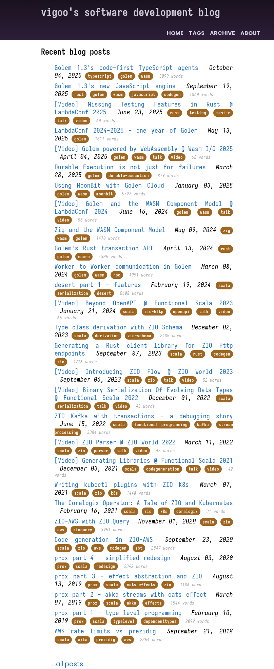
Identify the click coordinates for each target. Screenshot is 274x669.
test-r (223, 113)
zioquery (82, 530)
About (250, 33)
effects (153, 603)
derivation (107, 336)
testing (198, 113)
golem (126, 76)
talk (62, 120)
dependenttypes (160, 621)
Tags (196, 33)
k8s (114, 493)
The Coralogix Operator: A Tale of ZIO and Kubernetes (144, 503)
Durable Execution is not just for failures (130, 167)
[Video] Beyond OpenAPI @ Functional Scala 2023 (144, 303)
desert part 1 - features (98, 285)
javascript (143, 94)
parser (101, 451)
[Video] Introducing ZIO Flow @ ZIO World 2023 (144, 372)
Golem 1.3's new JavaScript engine (115, 86)
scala (224, 285)
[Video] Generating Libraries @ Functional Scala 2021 (144, 460)
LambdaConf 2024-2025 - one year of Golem (126, 130)
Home (175, 33)
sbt (138, 548)
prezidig (105, 640)
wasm (146, 76)
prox (62, 566)
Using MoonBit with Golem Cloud (109, 185)
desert (104, 293)
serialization (72, 293)
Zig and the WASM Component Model (110, 230)
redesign (105, 566)
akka (131, 603)
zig (226, 230)
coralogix (187, 511)
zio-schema (139, 336)
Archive (222, 33)
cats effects (141, 585)
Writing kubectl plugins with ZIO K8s (122, 485)
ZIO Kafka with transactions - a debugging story (144, 416)
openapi (181, 311)
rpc (116, 275)
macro (84, 257)
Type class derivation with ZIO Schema (118, 327)
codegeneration (162, 469)
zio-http (153, 311)
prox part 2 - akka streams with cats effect (130, 594)
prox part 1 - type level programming (118, 613)
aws (60, 530)
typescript (100, 76)
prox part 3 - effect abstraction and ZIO (128, 576)
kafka (203, 424)
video (81, 120)
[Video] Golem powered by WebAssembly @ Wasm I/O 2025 (144, 149)
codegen (172, 94)
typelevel (124, 621)
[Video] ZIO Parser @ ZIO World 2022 (115, 442)
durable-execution (129, 175)
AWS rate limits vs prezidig (105, 631)
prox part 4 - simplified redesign (113, 558)
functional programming (161, 424)
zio (60, 362)
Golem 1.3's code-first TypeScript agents (126, 68)
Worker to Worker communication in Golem (123, 266)
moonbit (104, 194)
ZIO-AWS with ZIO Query (92, 521)
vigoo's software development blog (130, 12)
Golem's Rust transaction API (104, 248)
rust (79, 94)
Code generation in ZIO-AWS (104, 539)
